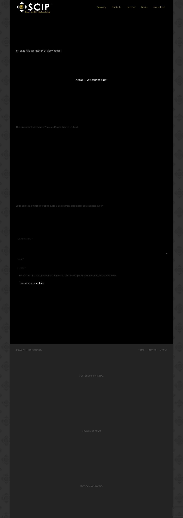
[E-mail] (91, 268)
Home (141, 350)
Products (152, 350)
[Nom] (91, 259)
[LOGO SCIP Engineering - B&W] (34, 7)
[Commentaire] (91, 245)
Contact (163, 350)
